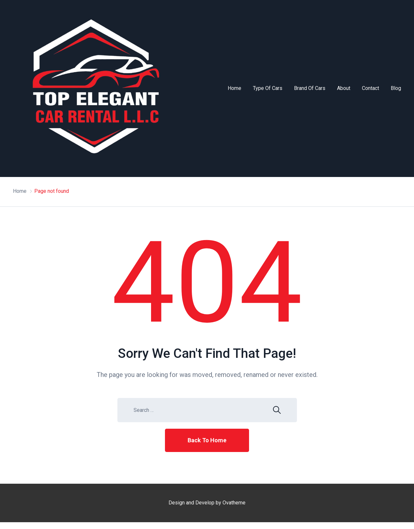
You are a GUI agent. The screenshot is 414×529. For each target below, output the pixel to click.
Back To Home (207, 440)
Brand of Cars (309, 88)
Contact (370, 88)
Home (234, 88)
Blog (396, 88)
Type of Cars (267, 88)
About (343, 88)
